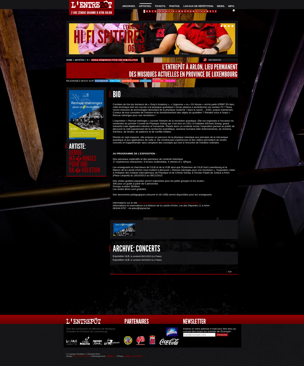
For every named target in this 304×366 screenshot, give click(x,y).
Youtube (158, 80)
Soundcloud (130, 80)
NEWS (220, 6)
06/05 (136, 48)
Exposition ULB (121, 256)
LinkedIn (145, 80)
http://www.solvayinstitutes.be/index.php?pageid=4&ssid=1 (169, 202)
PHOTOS (174, 6)
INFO (231, 6)
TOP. (229, 272)
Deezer (170, 80)
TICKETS (160, 6)
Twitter (115, 80)
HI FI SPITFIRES (109, 37)
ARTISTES (145, 6)
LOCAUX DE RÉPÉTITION (198, 6)
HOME (69, 60)
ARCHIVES (128, 6)
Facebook (101, 80)
